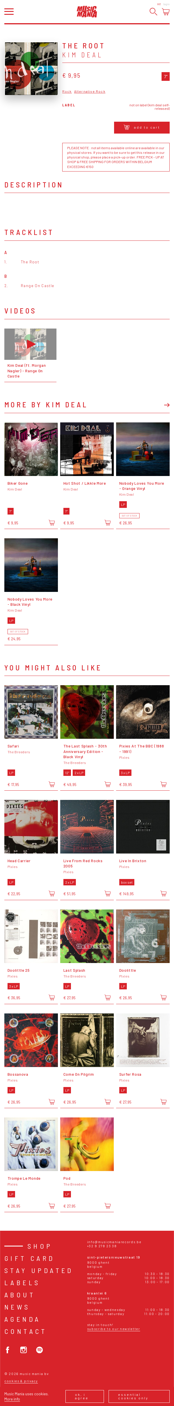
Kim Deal (82, 55)
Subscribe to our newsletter (113, 1329)
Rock (67, 91)
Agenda (22, 1319)
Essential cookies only (133, 1396)
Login (166, 4)
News (17, 1307)
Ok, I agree (82, 1396)
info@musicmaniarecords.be (114, 1242)
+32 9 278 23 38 (102, 1246)
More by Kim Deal (46, 404)
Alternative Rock (89, 91)
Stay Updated (39, 1270)
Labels (22, 1282)
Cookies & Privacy (21, 1381)
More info (12, 1398)
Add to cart (142, 127)
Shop (40, 1246)
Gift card (29, 1258)
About (19, 1294)
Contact (25, 1331)
